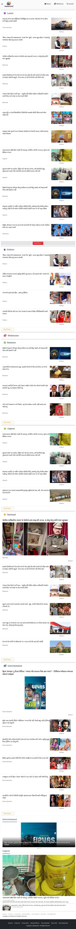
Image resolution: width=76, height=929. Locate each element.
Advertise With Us (26, 914)
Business (5, 196)
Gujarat (4, 159)
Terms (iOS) (43, 914)
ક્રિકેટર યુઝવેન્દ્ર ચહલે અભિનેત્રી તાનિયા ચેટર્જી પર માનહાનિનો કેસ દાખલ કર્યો (25, 758)
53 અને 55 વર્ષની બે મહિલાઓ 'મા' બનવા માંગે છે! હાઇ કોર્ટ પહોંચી (22, 642)
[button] (8, 836)
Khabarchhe (13, 916)
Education (5, 234)
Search (70, 4)
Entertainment (7, 712)
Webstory (58, 4)
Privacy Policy (18, 914)
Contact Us (10, 914)
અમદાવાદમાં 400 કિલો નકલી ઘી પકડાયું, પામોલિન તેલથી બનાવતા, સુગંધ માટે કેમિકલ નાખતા (31, 898)
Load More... (38, 243)
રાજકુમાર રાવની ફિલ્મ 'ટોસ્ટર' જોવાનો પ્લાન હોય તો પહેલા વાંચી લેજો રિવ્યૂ (25, 777)
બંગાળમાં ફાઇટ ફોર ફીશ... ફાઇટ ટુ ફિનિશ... (15, 293)
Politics (4, 46)
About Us (5, 914)
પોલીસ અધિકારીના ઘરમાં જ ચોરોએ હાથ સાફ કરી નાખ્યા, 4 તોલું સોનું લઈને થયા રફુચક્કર (35, 520)
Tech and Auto (7, 28)
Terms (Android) (35, 914)
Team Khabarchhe (51, 914)
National (5, 65)
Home (48, 4)
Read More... (8, 329)
